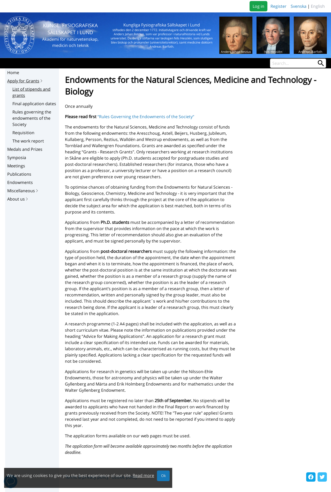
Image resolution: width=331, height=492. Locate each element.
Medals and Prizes (24, 149)
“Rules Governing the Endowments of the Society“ (145, 116)
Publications (19, 174)
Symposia (16, 157)
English (318, 6)
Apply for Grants (25, 81)
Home (13, 72)
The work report (28, 141)
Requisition (23, 133)
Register (278, 6)
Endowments (20, 182)
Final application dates (34, 103)
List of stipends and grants (31, 92)
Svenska (298, 6)
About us (18, 199)
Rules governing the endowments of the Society (31, 118)
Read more (143, 475)
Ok (163, 475)
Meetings (16, 166)
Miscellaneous (23, 191)
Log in (258, 6)
